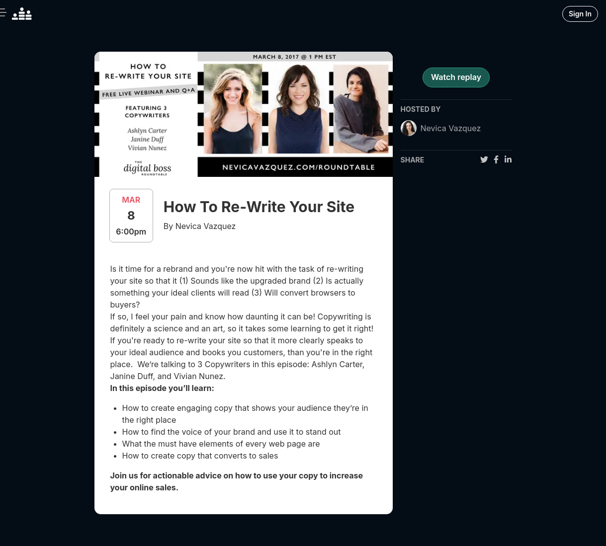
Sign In (580, 13)
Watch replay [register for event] (456, 77)
